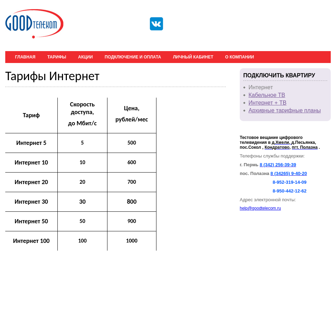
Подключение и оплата (133, 57)
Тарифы (56, 57)
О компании (239, 57)
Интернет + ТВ (267, 103)
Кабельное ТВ (266, 95)
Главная (25, 57)
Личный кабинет (193, 57)
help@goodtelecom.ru (260, 208)
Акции (85, 57)
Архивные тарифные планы (284, 110)
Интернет (260, 87)
